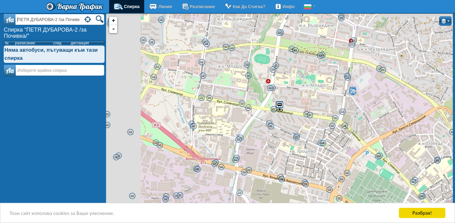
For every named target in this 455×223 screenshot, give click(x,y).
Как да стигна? (244, 6)
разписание (198, 6)
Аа (10, 70)
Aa (10, 19)
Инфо (285, 6)
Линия (160, 6)
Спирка (127, 6)
